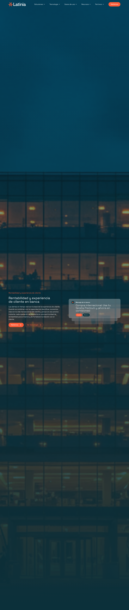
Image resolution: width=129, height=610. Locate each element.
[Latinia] (17, 4)
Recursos (86, 4)
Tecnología (54, 4)
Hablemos (114, 4)
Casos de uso (70, 4)
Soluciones (39, 4)
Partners (99, 4)
